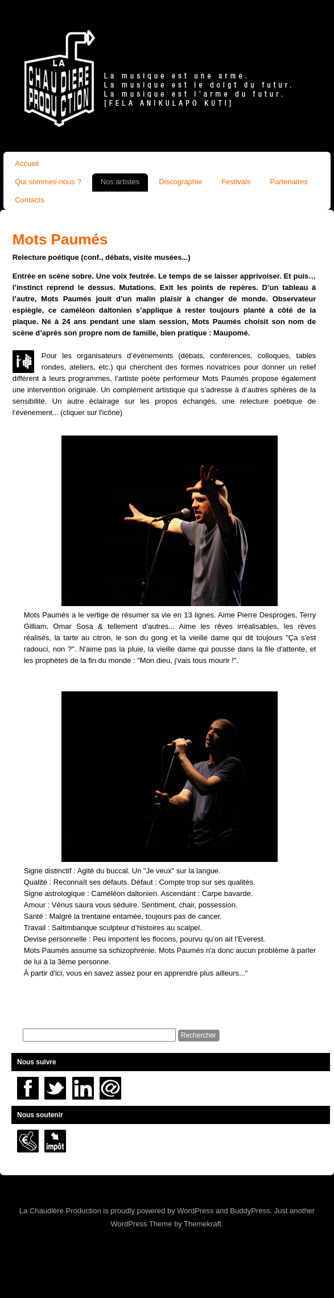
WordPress (195, 1210)
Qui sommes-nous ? (48, 181)
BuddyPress (250, 1210)
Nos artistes (120, 181)
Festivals (235, 181)
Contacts (29, 200)
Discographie (180, 181)
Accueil (27, 163)
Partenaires (288, 181)
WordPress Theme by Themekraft (166, 1224)
